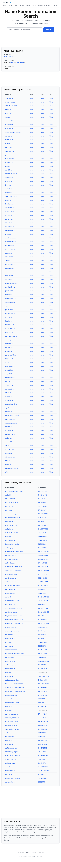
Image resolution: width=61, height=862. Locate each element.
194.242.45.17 (43, 744)
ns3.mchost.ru (10, 563)
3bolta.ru (8, 321)
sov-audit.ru (9, 389)
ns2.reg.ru (8, 740)
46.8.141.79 (42, 703)
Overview (21, 853)
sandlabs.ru (9, 344)
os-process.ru (10, 249)
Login (55, 5)
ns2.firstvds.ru (10, 661)
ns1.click (8, 597)
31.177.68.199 (42, 718)
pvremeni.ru (9, 159)
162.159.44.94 (43, 608)
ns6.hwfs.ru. (9, 642)
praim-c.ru (9, 291)
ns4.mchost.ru (10, 593)
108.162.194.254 (43, 552)
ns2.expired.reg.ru (11, 559)
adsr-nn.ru (9, 257)
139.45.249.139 (43, 748)
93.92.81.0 (41, 589)
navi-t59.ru (9, 223)
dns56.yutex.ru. (10, 759)
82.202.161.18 (42, 759)
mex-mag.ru (9, 245)
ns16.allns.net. (10, 499)
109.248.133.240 (43, 729)
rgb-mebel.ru (9, 378)
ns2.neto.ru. (9, 733)
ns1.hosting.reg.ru (11, 502)
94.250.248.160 (43, 661)
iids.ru (7, 446)
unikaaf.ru (8, 412)
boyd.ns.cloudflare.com (13, 616)
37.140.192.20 (42, 714)
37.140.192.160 (43, 752)
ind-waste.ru (9, 177)
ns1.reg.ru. (9, 774)
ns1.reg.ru (8, 510)
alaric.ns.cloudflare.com (13, 567)
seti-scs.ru (8, 427)
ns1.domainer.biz (11, 612)
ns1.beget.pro (10, 782)
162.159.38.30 (42, 691)
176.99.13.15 (42, 774)
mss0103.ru (9, 332)
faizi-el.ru (8, 147)
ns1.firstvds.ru (10, 657)
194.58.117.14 (42, 740)
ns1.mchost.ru (10, 635)
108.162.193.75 (43, 616)
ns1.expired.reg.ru (11, 721)
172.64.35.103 (42, 620)
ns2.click (8, 495)
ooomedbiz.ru (10, 449)
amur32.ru (9, 162)
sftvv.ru (7, 472)
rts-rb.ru (8, 109)
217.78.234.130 (43, 574)
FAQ (27, 853)
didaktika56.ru (10, 121)
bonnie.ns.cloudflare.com (14, 491)
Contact (40, 853)
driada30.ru (9, 400)
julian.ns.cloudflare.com (13, 608)
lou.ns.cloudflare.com (12, 586)
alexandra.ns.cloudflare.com (15, 691)
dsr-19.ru (8, 396)
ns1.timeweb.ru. (10, 578)
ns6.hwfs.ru (9, 536)
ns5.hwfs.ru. (9, 710)
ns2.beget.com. (10, 521)
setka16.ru (8, 438)
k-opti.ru (8, 113)
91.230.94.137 (42, 778)
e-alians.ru (9, 125)
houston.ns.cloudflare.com (14, 653)
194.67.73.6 (42, 502)
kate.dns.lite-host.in (12, 544)
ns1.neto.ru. (9, 646)
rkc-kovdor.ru (10, 287)
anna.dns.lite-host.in (12, 703)
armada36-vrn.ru (11, 174)
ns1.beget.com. (10, 604)
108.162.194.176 (43, 684)
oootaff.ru (8, 453)
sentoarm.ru (9, 385)
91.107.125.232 (9, 57)
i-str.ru (7, 117)
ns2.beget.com (10, 638)
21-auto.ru (8, 260)
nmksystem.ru (10, 313)
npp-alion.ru (9, 306)
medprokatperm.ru (11, 283)
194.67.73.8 (42, 665)
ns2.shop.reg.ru (10, 582)
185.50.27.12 (42, 521)
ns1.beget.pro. (10, 589)
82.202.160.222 (43, 627)
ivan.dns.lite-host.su (12, 729)
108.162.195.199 (43, 623)
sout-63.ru (9, 430)
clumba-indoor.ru (11, 102)
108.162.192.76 (43, 491)
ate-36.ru (8, 170)
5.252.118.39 (42, 544)
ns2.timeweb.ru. (10, 540)
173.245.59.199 (43, 586)
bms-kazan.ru (10, 264)
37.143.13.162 (42, 563)
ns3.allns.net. (9, 744)
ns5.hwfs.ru (9, 672)
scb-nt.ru (8, 253)
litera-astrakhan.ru (11, 468)
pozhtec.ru (9, 155)
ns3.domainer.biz (11, 525)
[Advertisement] (30, 40)
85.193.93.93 (42, 578)
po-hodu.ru (9, 219)
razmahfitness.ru (11, 336)
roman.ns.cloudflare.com (14, 620)
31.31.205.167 (42, 518)
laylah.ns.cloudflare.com (13, 755)
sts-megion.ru (10, 340)
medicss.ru (9, 272)
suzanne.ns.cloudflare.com (14, 687)
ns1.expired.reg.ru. (11, 514)
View (31, 98)
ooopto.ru (8, 317)
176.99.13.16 (42, 706)
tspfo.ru (8, 234)
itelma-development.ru (13, 132)
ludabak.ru (9, 204)
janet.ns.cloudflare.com (13, 570)
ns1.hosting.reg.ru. (11, 714)
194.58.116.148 (43, 559)
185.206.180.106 (43, 525)
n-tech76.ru (9, 442)
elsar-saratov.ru (10, 242)
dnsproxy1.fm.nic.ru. (12, 631)
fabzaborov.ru (10, 434)
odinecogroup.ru (11, 423)
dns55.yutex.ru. (10, 627)
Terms (33, 853)
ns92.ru (8, 200)
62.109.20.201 (42, 536)
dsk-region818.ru (11, 404)
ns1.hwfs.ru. (9, 506)
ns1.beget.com (10, 699)
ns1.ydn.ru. (9, 767)
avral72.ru (8, 362)
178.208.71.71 (42, 669)
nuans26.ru (9, 140)
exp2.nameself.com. (12, 601)
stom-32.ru (9, 370)
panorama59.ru (10, 355)
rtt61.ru (7, 461)
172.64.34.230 (43, 755)
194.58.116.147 (43, 514)
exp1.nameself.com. (12, 533)
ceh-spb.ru (9, 279)
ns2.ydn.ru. (9, 529)
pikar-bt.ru (9, 128)
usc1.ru (7, 381)
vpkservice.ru (10, 302)
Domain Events (31, 5)
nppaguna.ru (9, 268)
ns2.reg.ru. (9, 706)
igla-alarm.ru (9, 208)
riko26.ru (8, 347)
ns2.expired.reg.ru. (11, 725)
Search (48, 30)
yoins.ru (8, 143)
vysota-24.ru (9, 151)
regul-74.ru (9, 359)
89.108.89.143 (43, 555)
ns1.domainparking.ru (12, 518)
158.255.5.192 (42, 495)
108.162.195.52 (43, 653)
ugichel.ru (8, 181)
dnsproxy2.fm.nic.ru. (12, 718)
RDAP (11, 5)
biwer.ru (8, 185)
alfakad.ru (8, 215)
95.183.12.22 (42, 593)
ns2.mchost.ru (10, 669)
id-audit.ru (8, 189)
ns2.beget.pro (10, 548)
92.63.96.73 (42, 646)
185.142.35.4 (42, 499)
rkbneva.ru (9, 294)
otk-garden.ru (10, 457)
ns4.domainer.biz (11, 695)
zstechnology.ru (10, 196)
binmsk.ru (8, 351)
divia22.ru (8, 393)
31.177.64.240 (42, 631)
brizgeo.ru (8, 166)
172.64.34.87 (42, 687)
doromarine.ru (10, 328)
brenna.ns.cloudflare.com (14, 684)
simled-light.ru (10, 230)
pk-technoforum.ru (12, 415)
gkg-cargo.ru (9, 193)
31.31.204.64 (42, 680)
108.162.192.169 (43, 570)
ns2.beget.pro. (10, 763)
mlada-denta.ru (10, 238)
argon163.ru (9, 374)
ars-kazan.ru (9, 226)
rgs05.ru (8, 408)
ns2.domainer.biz (11, 650)
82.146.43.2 (42, 657)
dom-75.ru (9, 276)
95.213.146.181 (43, 601)
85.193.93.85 (42, 540)
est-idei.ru (8, 136)
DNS (16, 5)
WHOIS (5, 5)
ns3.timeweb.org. (11, 574)
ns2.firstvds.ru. (10, 771)
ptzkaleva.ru (9, 310)
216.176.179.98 (43, 529)
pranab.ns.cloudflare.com (14, 623)
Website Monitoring (44, 5)
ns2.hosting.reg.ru (11, 665)
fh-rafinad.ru (9, 325)
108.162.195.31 (43, 567)
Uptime (22, 5)
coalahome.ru (10, 211)
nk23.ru (8, 464)
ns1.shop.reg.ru (10, 555)
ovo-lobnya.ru (10, 419)
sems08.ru (9, 98)
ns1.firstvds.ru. (10, 737)
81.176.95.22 (42, 533)
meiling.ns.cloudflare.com (14, 552)
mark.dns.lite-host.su (12, 778)
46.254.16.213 (42, 635)
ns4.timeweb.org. (11, 748)
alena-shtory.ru (10, 298)
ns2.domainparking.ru (12, 680)
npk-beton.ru (9, 366)
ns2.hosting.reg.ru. (11, 752)
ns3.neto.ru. (9, 676)
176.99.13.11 (42, 510)
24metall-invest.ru (11, 106)
